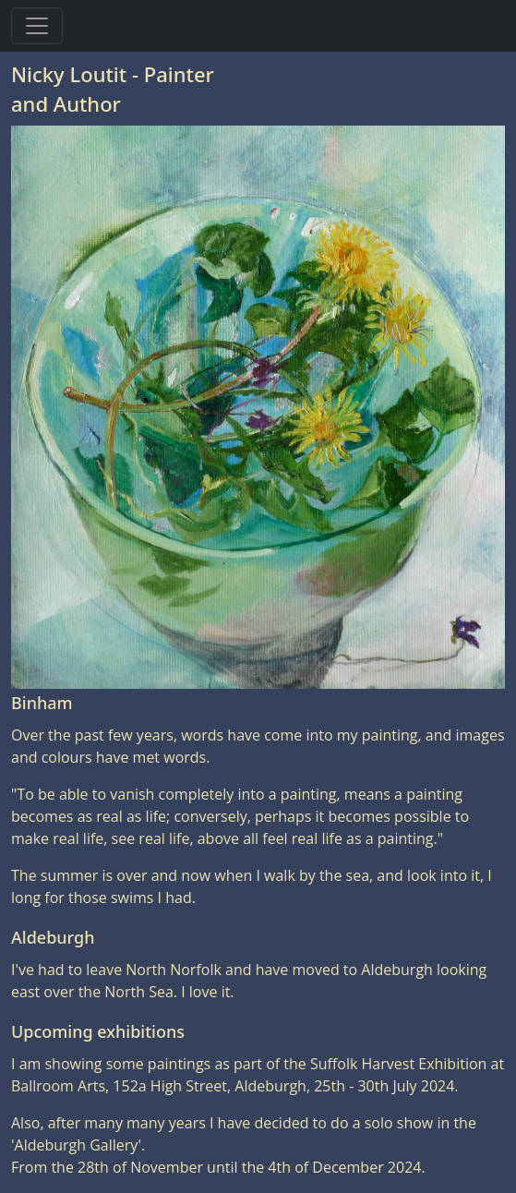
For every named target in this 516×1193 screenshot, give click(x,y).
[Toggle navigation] (37, 25)
